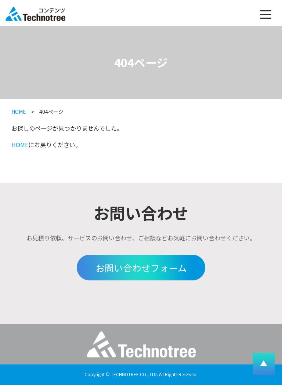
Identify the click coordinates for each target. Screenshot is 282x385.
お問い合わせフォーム (141, 267)
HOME (18, 111)
